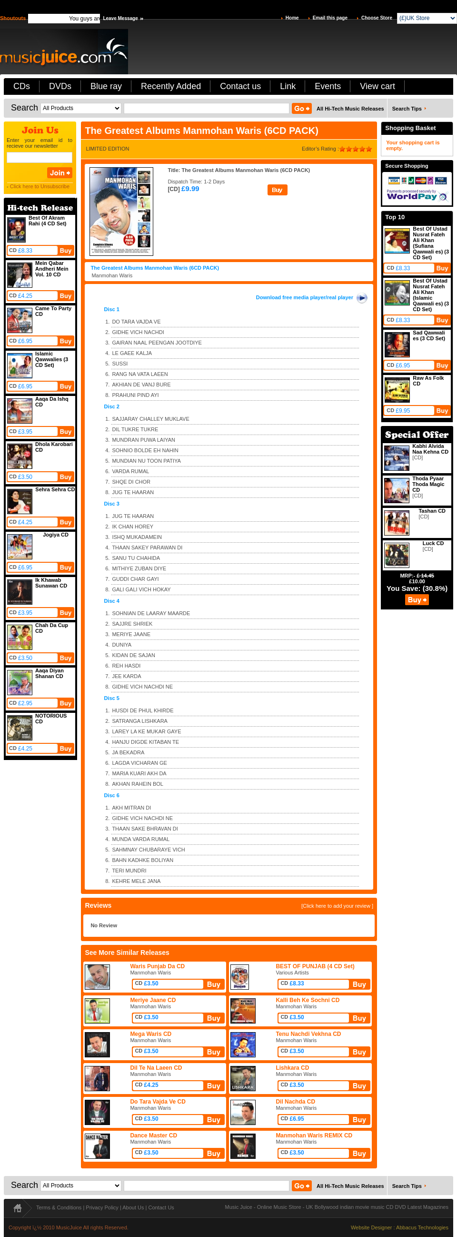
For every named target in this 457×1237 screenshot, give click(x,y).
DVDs (60, 86)
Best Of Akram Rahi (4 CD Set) (47, 220)
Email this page (330, 17)
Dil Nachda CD (295, 1101)
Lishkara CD (292, 1068)
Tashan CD (432, 511)
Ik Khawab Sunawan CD (51, 582)
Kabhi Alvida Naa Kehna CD (430, 449)
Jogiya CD (56, 534)
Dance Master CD (153, 1135)
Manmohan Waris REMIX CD (314, 1135)
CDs (21, 86)
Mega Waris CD (150, 1034)
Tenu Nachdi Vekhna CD (308, 1034)
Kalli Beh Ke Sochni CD (307, 1000)
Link (288, 86)
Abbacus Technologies (422, 1227)
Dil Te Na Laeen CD (156, 1068)
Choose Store (376, 17)
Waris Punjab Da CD (157, 966)
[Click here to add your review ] (337, 906)
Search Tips (407, 109)
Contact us (240, 86)
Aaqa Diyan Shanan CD (49, 673)
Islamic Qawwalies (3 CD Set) (51, 359)
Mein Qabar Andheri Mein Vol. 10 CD (52, 268)
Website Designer (371, 1227)
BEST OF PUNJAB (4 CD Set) (315, 966)
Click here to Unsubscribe (40, 186)
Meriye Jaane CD (153, 1000)
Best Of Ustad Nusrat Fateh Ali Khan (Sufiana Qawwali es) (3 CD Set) (431, 243)
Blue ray (106, 86)
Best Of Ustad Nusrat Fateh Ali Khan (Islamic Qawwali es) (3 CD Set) (431, 295)
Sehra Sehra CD (55, 489)
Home (292, 17)
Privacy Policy (102, 1207)
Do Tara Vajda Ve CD (158, 1101)
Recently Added (171, 86)
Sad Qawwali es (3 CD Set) (429, 335)
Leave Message (120, 18)
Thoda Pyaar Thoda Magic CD (428, 484)
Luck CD (433, 543)
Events (328, 86)
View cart (377, 86)
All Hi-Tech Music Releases (350, 109)
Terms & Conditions (58, 1207)
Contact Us (161, 1207)
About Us (133, 1207)
